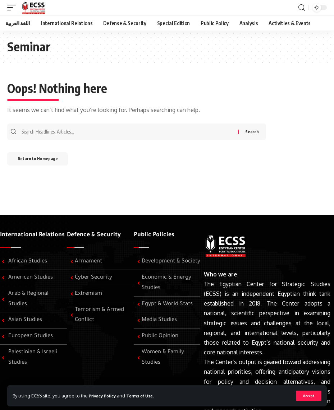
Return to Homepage (43, 161)
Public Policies (154, 235)
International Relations (32, 235)
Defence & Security (94, 235)
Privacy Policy (104, 395)
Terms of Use (146, 395)
